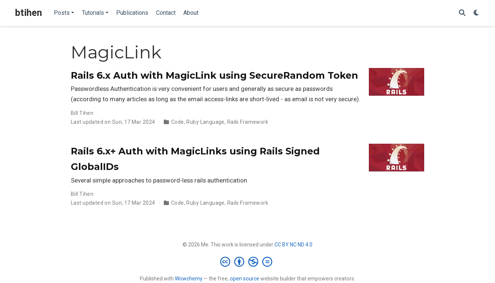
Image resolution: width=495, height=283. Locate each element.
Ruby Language (205, 122)
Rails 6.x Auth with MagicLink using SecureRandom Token (214, 75)
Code (177, 122)
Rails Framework (247, 122)
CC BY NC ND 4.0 (293, 245)
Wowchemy (188, 279)
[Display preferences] (476, 13)
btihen (28, 12)
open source (244, 279)
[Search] (462, 13)
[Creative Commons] (247, 261)
